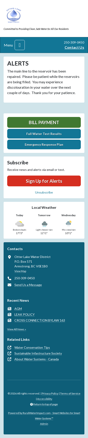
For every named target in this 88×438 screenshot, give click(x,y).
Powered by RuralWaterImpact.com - (44, 415)
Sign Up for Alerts (44, 181)
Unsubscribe (44, 192)
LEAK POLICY (24, 314)
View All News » (16, 329)
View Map (20, 271)
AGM (18, 308)
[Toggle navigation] (20, 45)
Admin (44, 423)
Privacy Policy (50, 393)
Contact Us (74, 47)
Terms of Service (70, 393)
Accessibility (44, 399)
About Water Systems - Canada (36, 359)
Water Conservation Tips (32, 347)
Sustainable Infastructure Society (38, 353)
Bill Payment (44, 122)
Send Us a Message (28, 285)
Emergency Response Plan (44, 144)
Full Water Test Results (44, 134)
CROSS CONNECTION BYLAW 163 (39, 320)
